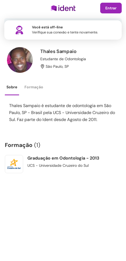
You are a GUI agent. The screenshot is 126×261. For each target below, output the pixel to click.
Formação (33, 87)
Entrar (111, 8)
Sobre (11, 87)
